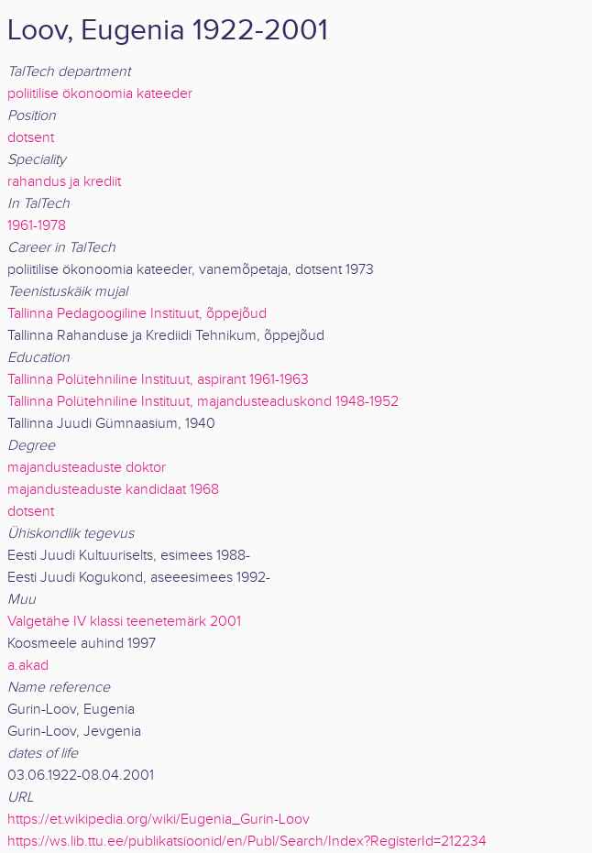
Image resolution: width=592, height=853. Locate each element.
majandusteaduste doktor (86, 467)
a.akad (28, 665)
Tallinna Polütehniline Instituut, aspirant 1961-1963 (158, 379)
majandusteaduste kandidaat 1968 (113, 489)
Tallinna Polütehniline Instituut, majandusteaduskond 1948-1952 (203, 401)
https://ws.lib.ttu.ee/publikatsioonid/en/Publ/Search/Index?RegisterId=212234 (247, 841)
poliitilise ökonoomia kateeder (99, 94)
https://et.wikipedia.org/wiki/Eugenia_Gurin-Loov (158, 819)
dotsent (30, 138)
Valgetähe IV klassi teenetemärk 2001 (124, 621)
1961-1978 (36, 226)
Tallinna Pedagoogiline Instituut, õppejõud (137, 314)
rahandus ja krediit (64, 182)
